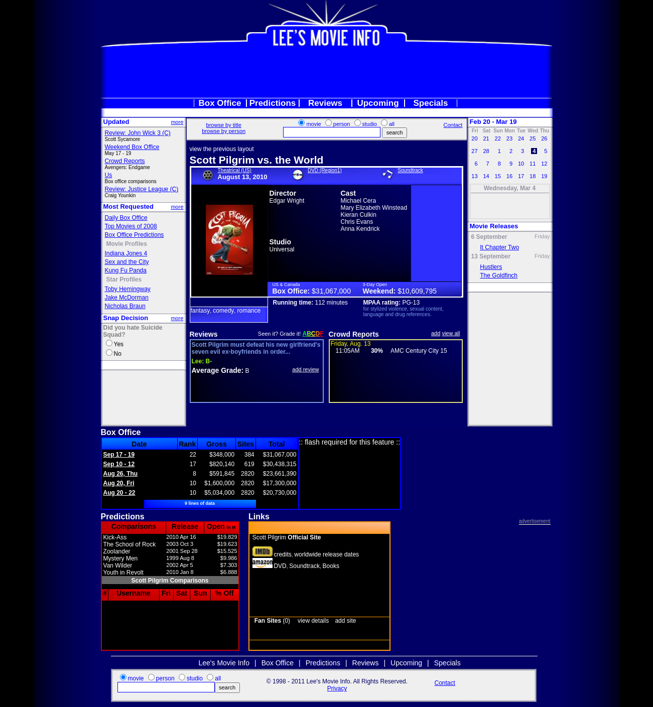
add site (345, 620)
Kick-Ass (115, 537)
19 (544, 176)
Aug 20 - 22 (119, 492)
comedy (223, 310)
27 (474, 151)
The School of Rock (129, 544)
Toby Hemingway (128, 289)
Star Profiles (124, 279)
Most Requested (128, 206)
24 (521, 138)
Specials (431, 103)
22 (497, 138)
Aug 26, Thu (120, 473)
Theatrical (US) (234, 170)
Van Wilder (118, 565)
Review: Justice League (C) (142, 189)
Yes (119, 344)
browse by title (223, 125)
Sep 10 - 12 (119, 464)
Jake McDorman (127, 297)
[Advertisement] (326, 72)
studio (369, 124)
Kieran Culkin (358, 214)
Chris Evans (357, 221)
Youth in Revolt (123, 572)
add (435, 333)
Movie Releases (494, 226)
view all (451, 333)
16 (509, 176)
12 (544, 164)
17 (521, 176)
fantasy (200, 310)
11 (532, 164)
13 (474, 176)
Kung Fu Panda (126, 270)
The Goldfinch (498, 275)
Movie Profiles (126, 243)
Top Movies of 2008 (131, 226)
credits (282, 554)
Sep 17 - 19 (119, 454)
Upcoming (378, 103)
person (341, 124)
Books (331, 566)
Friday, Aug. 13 (351, 343)
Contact (452, 125)
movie (313, 124)
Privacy (337, 688)
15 (497, 176)
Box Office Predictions (134, 234)
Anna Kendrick (360, 228)
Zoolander (116, 551)
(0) (272, 620)
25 (532, 138)
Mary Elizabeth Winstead (374, 207)
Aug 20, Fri (119, 483)
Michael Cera (358, 200)
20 (474, 138)
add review (305, 369)
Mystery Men (120, 558)
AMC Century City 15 (418, 350)
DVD (280, 566)
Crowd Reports (125, 161)
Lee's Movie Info (224, 663)
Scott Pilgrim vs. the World (257, 160)
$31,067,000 (331, 291)
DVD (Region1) (325, 170)
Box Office (219, 103)
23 (509, 138)
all (392, 124)
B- (202, 361)
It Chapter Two (499, 247)
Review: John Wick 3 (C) (138, 132)
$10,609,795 (417, 291)
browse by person (223, 131)
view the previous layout (222, 149)
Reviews (325, 103)
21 (485, 138)
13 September (491, 256)
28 (485, 151)
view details (313, 620)
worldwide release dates (326, 554)
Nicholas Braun (125, 306)
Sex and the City (127, 261)
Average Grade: (218, 370)
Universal (282, 249)
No (117, 353)
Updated (116, 121)
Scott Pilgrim (286, 537)
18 (532, 176)
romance (248, 310)
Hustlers (491, 266)
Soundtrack (410, 170)
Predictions (272, 103)
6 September (489, 236)
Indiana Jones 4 (126, 253)
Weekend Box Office (132, 147)
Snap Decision (126, 318)
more (177, 122)
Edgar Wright (287, 200)
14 (485, 176)
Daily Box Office (126, 217)
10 (521, 164)
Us (108, 175)
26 (544, 138)
